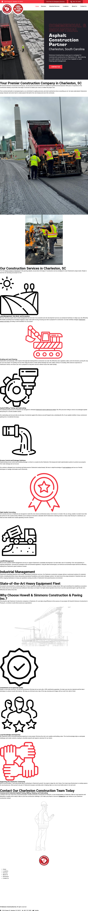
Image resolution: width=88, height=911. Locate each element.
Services (44, 6)
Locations (66, 6)
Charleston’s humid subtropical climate (46, 409)
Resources (6, 876)
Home (37, 6)
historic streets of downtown (12, 271)
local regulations (67, 467)
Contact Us (83, 6)
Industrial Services (54, 6)
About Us (75, 6)
